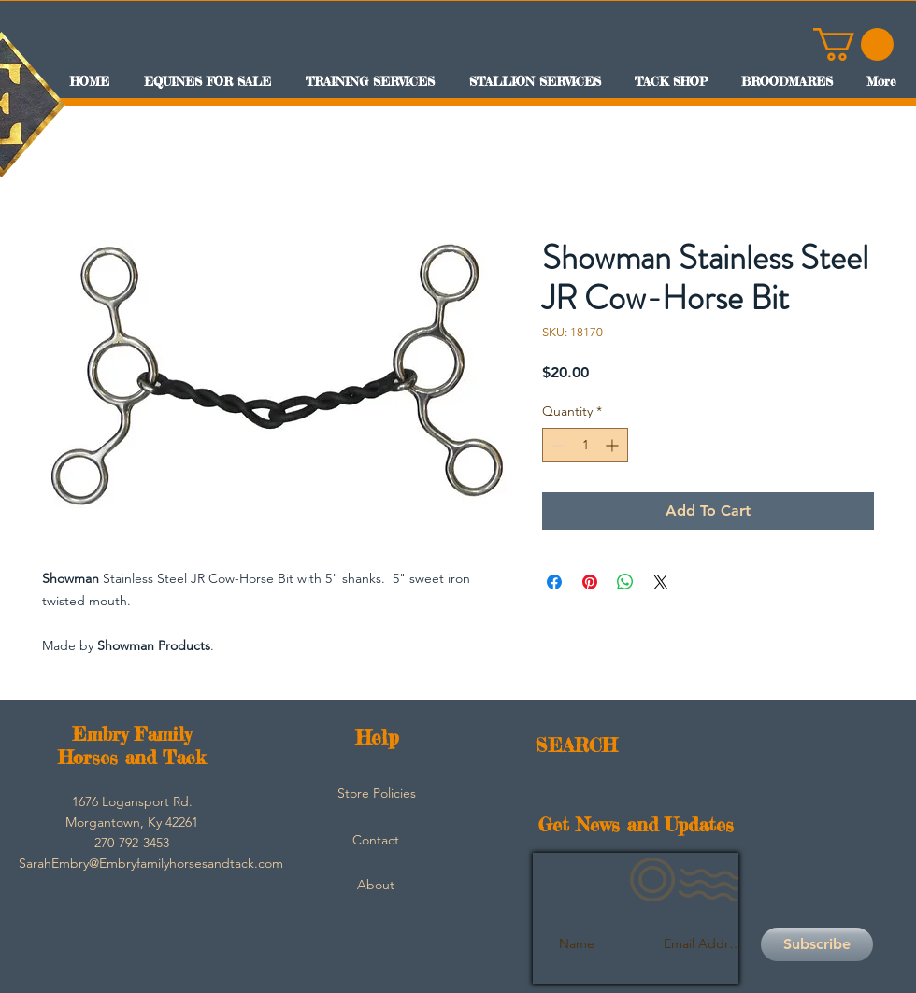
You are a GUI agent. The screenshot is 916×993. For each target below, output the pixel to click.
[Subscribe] (817, 944)
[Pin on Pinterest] (590, 582)
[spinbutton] (585, 445)
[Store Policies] (376, 794)
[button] (853, 44)
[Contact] (375, 840)
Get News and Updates (636, 824)
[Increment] (613, 445)
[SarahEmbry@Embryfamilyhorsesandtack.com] (151, 864)
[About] (375, 885)
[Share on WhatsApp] (625, 582)
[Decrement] (556, 445)
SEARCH (576, 745)
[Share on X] (661, 582)
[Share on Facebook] (554, 582)
